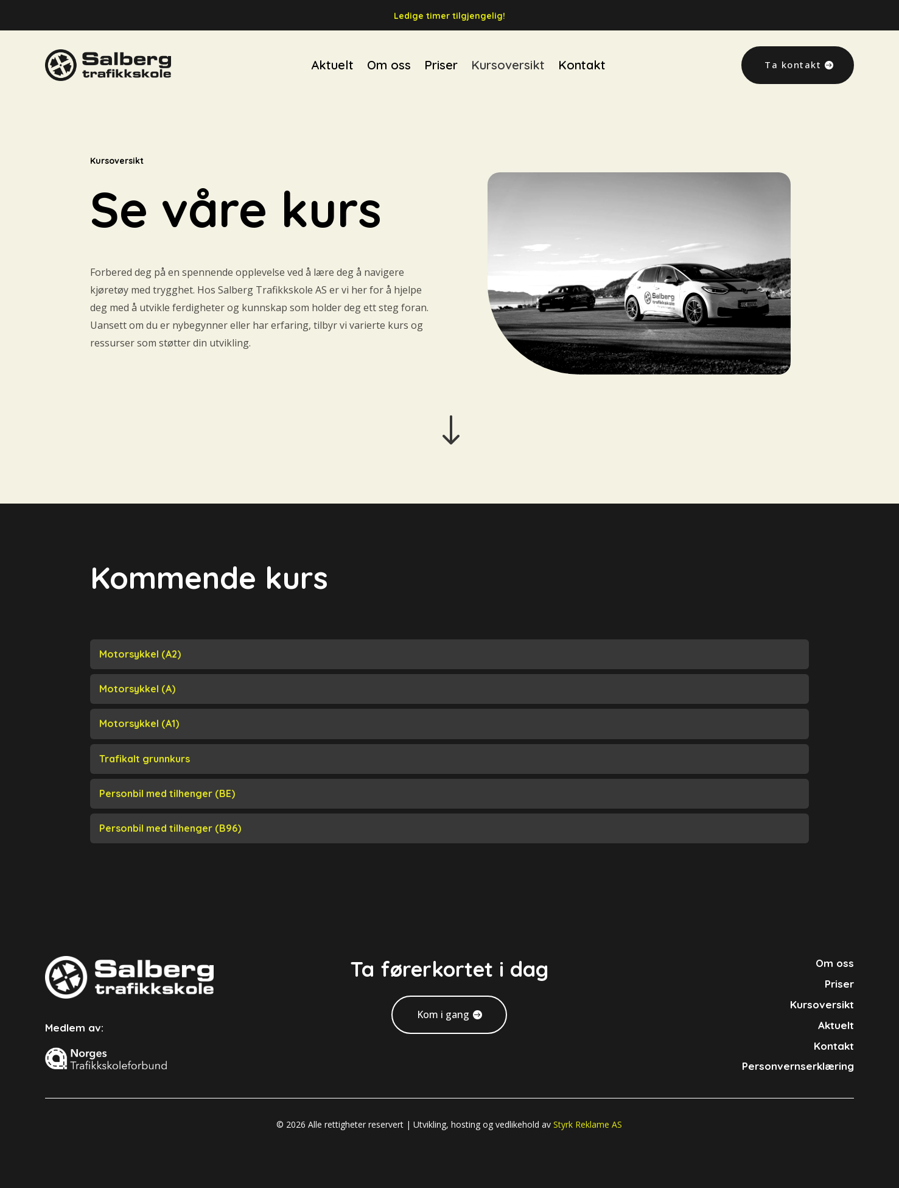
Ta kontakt (792, 49)
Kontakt (582, 49)
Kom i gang (443, 1014)
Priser (441, 49)
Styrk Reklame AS (587, 1124)
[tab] (450, 654)
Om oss (389, 49)
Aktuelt (332, 49)
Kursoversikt (508, 49)
